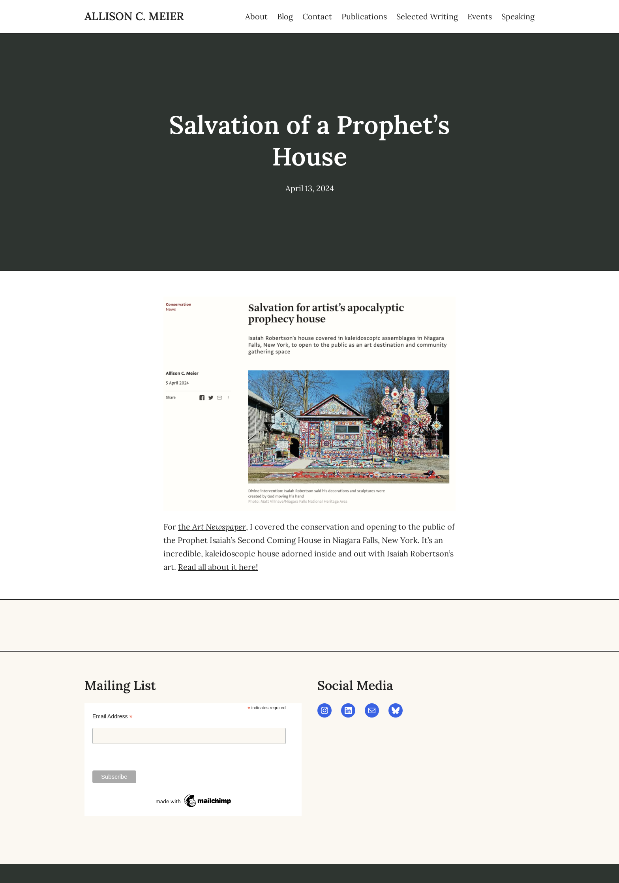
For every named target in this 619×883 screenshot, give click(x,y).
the (212, 527)
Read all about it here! (218, 567)
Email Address (112, 716)
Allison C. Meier (134, 16)
